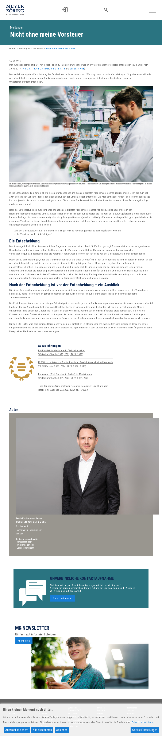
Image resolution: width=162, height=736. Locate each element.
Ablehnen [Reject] (62, 730)
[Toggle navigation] (152, 10)
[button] (66, 9)
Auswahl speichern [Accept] (16, 730)
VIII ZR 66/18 (42, 68)
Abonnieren (24, 644)
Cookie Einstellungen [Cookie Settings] (144, 730)
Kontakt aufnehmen (62, 602)
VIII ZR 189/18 (77, 68)
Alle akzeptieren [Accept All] (42, 730)
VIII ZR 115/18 (58, 68)
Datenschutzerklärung (143, 722)
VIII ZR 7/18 (29, 68)
